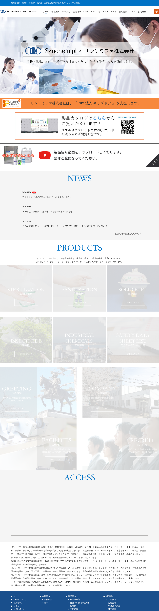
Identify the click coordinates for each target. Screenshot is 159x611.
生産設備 (112, 599)
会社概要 (48, 599)
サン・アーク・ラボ (107, 12)
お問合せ (142, 12)
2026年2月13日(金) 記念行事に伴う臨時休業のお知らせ (47, 212)
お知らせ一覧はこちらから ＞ (128, 234)
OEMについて (89, 12)
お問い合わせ (20, 609)
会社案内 (55, 12)
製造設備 (112, 603)
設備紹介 (77, 12)
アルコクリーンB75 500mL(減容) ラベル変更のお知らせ (47, 197)
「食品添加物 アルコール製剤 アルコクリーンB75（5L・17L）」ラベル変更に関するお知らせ (64, 226)
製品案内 (66, 12)
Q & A (132, 12)
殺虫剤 (73, 606)
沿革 (46, 603)
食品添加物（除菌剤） (80, 603)
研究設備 (112, 609)
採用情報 (123, 12)
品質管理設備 (114, 606)
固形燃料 (74, 609)
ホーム (46, 12)
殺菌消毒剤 (75, 599)
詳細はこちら (25, 302)
